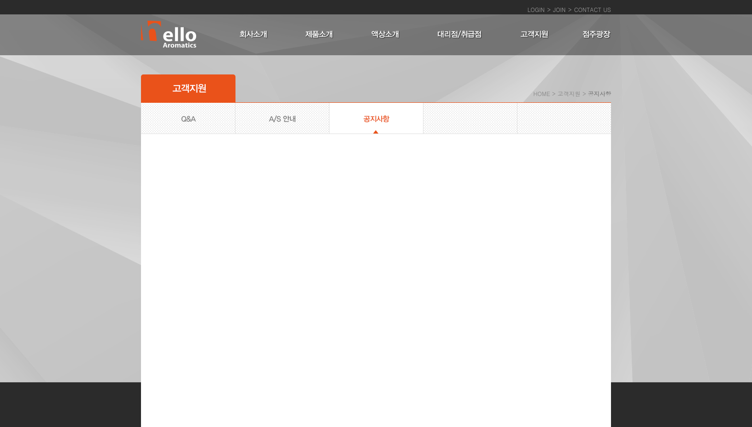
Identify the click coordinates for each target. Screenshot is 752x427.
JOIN (559, 9)
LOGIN (536, 9)
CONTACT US (592, 9)
